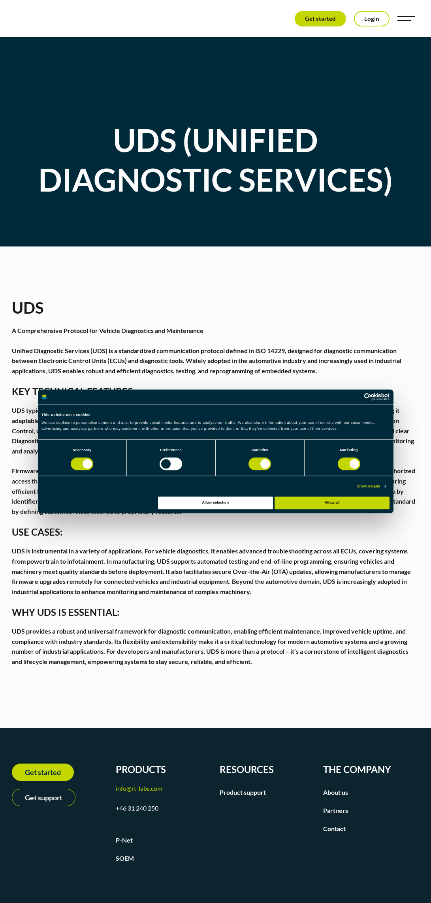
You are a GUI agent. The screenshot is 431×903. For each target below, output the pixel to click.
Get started (320, 18)
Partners (335, 810)
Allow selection (215, 503)
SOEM (125, 858)
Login (371, 18)
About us (335, 792)
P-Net (124, 840)
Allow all (332, 503)
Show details (368, 486)
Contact (334, 828)
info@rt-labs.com (139, 788)
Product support (243, 792)
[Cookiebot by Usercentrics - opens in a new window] (355, 397)
